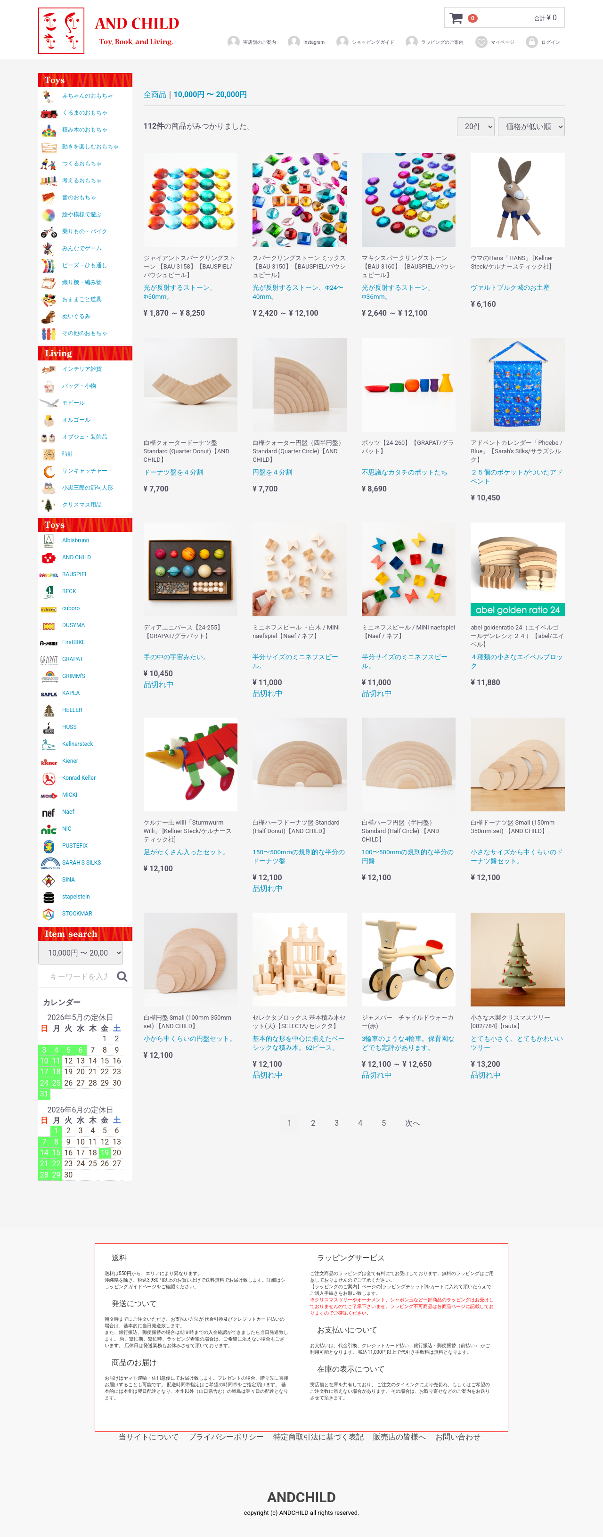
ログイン (542, 42)
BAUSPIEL (75, 574)
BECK (69, 591)
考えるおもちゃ (82, 180)
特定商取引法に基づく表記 (318, 1436)
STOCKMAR (77, 913)
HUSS (69, 727)
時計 (67, 453)
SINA (68, 879)
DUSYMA (73, 625)
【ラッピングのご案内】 (336, 1286)
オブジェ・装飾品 (84, 436)
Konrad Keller (79, 778)
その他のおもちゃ (84, 333)
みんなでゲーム (82, 248)
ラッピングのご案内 (434, 42)
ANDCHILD (301, 1497)
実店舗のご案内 (251, 42)
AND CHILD (76, 557)
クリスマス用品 (82, 504)
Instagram (306, 42)
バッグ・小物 (79, 386)
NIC (67, 829)
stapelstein (76, 896)
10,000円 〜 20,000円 (210, 94)
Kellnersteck (77, 744)
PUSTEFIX (75, 845)
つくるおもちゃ (82, 163)
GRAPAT (72, 659)
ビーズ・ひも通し (84, 265)
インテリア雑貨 (82, 369)
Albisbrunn (75, 540)
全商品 (155, 94)
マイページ (494, 42)
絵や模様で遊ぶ (82, 214)
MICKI (69, 795)
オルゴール (76, 420)
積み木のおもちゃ (84, 129)
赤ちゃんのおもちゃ (87, 95)
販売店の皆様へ (399, 1436)
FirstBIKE (73, 642)
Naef (68, 812)
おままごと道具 (82, 299)
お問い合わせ (458, 1436)
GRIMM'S (73, 676)
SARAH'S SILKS (81, 862)
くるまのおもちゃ (84, 112)
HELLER (72, 710)
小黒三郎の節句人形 (87, 487)
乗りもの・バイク (84, 231)
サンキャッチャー (84, 470)
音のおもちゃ (79, 197)
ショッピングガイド (364, 42)
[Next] (413, 1123)
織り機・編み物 (82, 282)
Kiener (70, 761)
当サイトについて (149, 1436)
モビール (73, 403)
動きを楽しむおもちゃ (90, 146)
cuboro (71, 608)
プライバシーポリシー (226, 1436)
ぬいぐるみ (76, 316)
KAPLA (71, 693)
